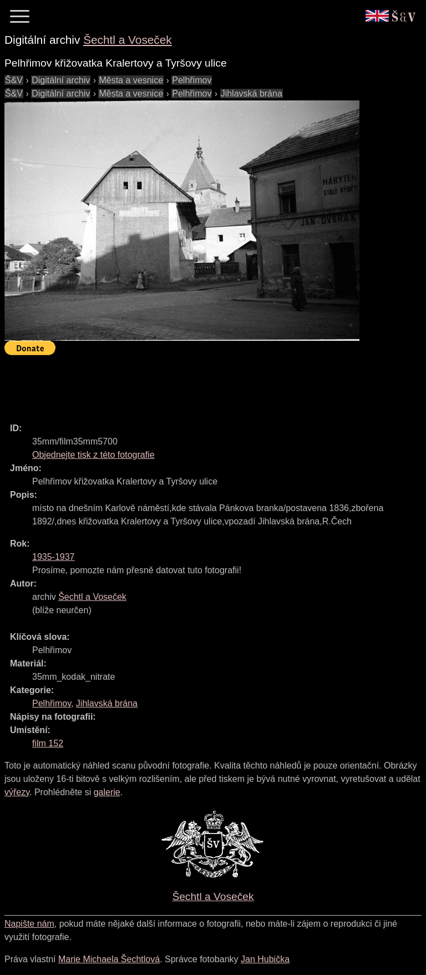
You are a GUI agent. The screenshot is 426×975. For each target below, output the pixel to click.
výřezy (16, 792)
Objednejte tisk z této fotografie (93, 454)
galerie (107, 792)
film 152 (47, 743)
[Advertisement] (206, 384)
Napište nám (29, 923)
